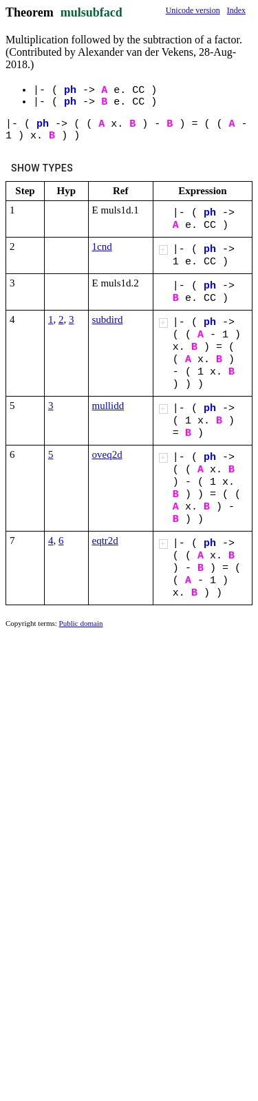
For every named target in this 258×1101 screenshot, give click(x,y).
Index (236, 10)
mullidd (108, 405)
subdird (107, 319)
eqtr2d (105, 540)
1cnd (102, 246)
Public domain (81, 623)
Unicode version (193, 10)
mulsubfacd (91, 12)
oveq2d (107, 454)
